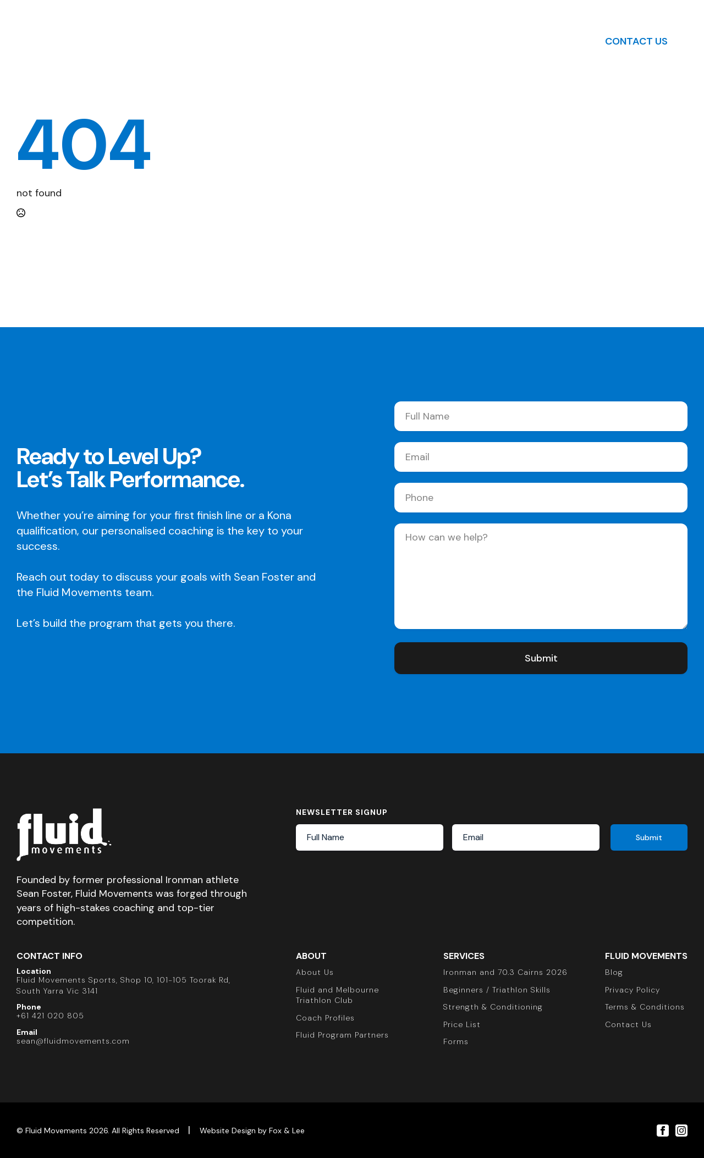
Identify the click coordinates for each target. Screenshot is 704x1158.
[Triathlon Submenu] (273, 41)
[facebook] (663, 1130)
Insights (455, 41)
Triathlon (245, 41)
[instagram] (681, 1130)
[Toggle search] (564, 41)
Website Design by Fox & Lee (252, 1130)
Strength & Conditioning (357, 41)
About (188, 41)
